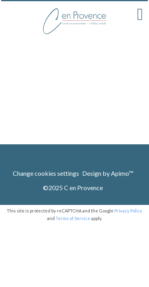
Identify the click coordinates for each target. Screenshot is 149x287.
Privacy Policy (128, 210)
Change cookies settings (46, 173)
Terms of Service (73, 218)
